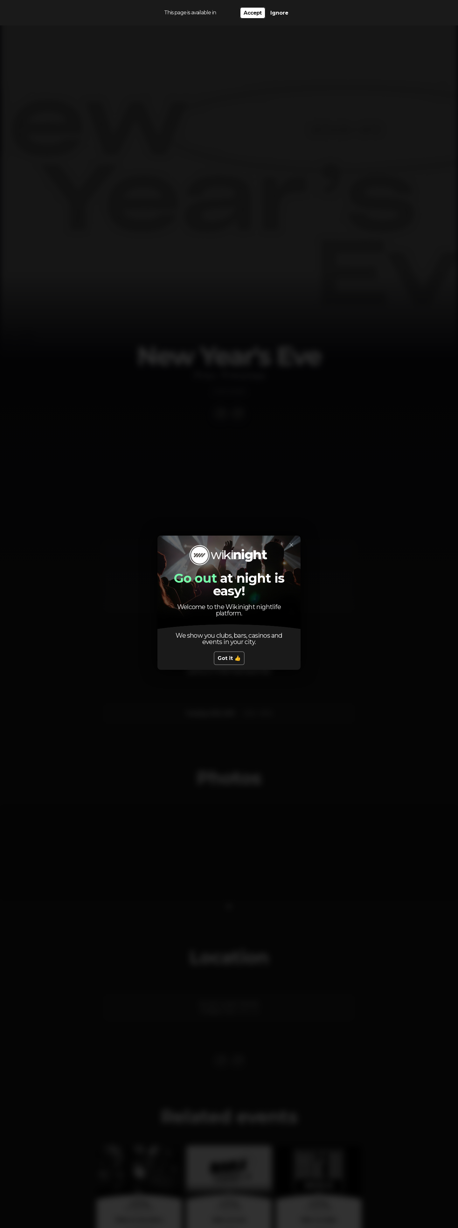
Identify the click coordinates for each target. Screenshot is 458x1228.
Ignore (279, 13)
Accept (252, 13)
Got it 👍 (229, 658)
